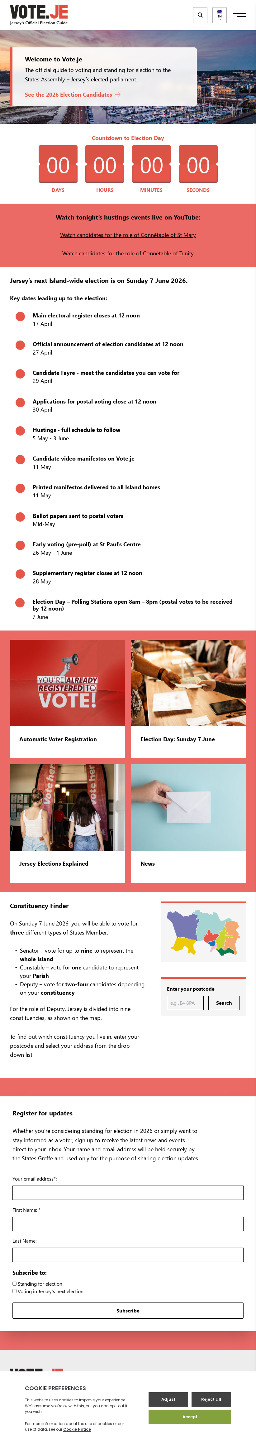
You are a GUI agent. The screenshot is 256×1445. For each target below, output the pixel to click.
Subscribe (128, 1310)
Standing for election (37, 1283)
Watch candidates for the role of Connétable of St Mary (128, 235)
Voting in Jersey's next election (47, 1291)
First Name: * (26, 1209)
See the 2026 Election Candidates (73, 94)
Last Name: (24, 1240)
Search (224, 1002)
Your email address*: (34, 1178)
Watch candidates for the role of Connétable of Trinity (128, 253)
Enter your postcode (191, 988)
